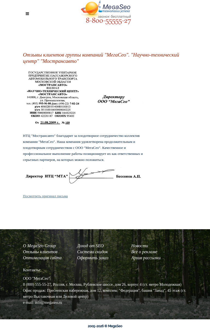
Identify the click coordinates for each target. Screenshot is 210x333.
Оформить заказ (93, 257)
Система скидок (92, 251)
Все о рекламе (144, 251)
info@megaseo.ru (48, 302)
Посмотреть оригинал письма (45, 196)
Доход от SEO (90, 245)
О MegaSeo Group (39, 245)
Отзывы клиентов (40, 251)
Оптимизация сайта (42, 257)
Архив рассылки (146, 257)
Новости (139, 245)
